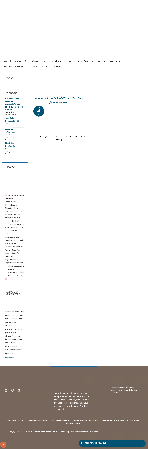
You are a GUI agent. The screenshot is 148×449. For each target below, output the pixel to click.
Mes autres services (109, 61)
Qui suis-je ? (20, 61)
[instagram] (12, 390)
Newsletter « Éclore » (51, 67)
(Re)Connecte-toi (38, 61)
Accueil (7, 61)
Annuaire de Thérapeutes (16, 420)
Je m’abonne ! (10, 358)
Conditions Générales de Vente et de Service (110, 420)
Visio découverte (85, 61)
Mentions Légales (73, 423)
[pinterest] (19, 390)
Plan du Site (134, 420)
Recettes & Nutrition (15, 67)
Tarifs (70, 61)
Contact (33, 67)
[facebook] (6, 390)
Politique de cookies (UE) (81, 420)
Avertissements (35, 420)
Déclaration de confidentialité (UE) (56, 420)
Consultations (57, 61)
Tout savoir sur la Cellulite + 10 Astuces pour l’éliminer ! (59, 100)
